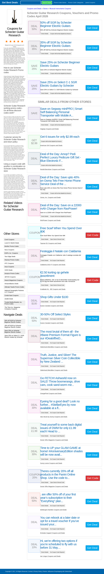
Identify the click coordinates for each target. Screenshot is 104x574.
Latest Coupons (90, 2)
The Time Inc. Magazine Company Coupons (12, 308)
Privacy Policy (38, 571)
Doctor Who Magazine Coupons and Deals (54, 440)
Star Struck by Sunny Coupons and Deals (53, 417)
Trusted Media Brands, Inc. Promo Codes (13, 303)
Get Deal (92, 28)
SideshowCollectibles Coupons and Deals (53, 347)
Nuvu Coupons (9, 250)
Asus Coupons (9, 267)
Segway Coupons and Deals (49, 129)
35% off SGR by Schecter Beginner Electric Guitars (13, 326)
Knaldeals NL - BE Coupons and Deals (52, 289)
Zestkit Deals (9, 299)
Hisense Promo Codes (12, 260)
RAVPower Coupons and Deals (50, 220)
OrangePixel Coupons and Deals (51, 393)
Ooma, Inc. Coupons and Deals (50, 197)
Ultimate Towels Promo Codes (14, 287)
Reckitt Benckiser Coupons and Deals (52, 169)
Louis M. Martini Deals (12, 243)
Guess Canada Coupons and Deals (51, 306)
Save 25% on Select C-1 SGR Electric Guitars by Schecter (14, 336)
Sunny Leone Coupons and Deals (51, 463)
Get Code (92, 235)
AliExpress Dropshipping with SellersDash (60, 571)
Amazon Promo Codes (12, 273)
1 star (7, 41)
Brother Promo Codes (12, 246)
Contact (30, 571)
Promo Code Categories (75, 2)
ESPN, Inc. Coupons (11, 253)
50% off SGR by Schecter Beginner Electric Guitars (13, 321)
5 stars (22, 41)
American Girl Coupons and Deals (51, 145)
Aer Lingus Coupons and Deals (50, 556)
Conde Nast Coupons (12, 295)
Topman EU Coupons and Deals (50, 243)
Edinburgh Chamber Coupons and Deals (53, 510)
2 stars (10, 41)
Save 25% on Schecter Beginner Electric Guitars (13, 331)
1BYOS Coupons (10, 277)
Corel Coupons (9, 239)
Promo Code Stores (60, 2)
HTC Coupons (9, 263)
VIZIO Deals (8, 270)
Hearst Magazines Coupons (14, 280)
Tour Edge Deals (10, 256)
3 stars (14, 41)
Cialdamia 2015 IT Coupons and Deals (52, 264)
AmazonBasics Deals (11, 283)
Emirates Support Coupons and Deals (52, 533)
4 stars (18, 41)
